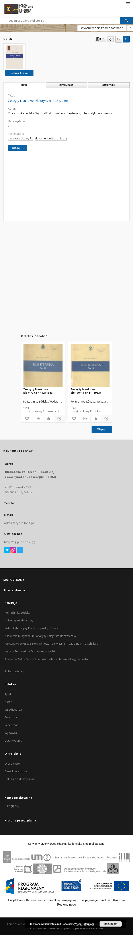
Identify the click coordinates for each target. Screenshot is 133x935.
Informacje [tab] (66, 85)
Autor (8, 702)
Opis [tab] (24, 85)
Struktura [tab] (108, 85)
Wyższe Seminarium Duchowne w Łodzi (30, 651)
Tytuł (8, 694)
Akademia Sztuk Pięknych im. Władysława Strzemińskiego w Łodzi (46, 659)
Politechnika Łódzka (17, 613)
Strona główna (14, 590)
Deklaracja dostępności (20, 779)
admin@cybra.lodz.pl (19, 523)
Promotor (11, 717)
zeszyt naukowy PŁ (20, 138)
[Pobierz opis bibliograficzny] (37, 419)
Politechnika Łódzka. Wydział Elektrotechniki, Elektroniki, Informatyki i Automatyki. (60, 113)
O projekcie (12, 763)
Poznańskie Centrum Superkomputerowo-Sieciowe (66, 928)
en (118, 39)
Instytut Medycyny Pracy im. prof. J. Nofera (32, 628)
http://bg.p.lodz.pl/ (17, 542)
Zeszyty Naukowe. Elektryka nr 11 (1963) (85, 390)
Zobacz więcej (14, 671)
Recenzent (11, 725)
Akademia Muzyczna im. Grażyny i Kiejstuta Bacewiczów (40, 636)
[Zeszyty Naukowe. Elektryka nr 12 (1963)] (43, 365)
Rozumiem (110, 923)
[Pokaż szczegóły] (58, 419)
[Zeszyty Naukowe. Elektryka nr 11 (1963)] (90, 365)
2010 (11, 126)
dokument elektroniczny (51, 138)
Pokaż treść (19, 73)
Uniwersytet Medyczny (19, 620)
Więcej (101, 429)
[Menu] (128, 3)
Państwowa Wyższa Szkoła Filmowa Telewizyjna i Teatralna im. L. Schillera (51, 644)
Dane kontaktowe (16, 771)
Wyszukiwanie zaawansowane (102, 28)
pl (126, 39)
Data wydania (13, 740)
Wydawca (11, 733)
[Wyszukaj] (126, 20)
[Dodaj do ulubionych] (26, 419)
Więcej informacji (84, 924)
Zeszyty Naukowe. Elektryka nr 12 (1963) (38, 390)
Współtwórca (13, 709)
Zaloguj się (12, 806)
